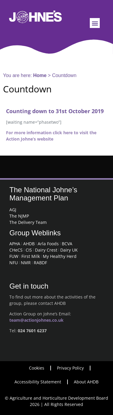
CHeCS (16, 250)
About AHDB (86, 382)
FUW (13, 256)
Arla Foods (48, 243)
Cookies (36, 368)
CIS (29, 250)
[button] (95, 23)
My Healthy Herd (60, 256)
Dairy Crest (46, 250)
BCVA (67, 243)
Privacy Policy (70, 368)
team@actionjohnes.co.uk (36, 320)
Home (39, 75)
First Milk (30, 256)
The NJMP (19, 216)
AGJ (12, 209)
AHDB (29, 243)
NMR (26, 262)
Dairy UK (69, 250)
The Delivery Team (28, 222)
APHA (14, 243)
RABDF (40, 262)
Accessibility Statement (37, 382)
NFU (13, 262)
